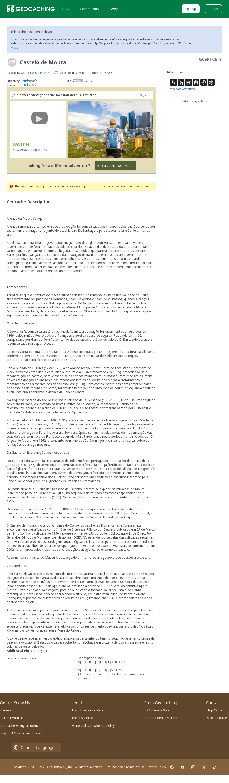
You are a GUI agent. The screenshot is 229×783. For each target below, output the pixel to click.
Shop (114, 8)
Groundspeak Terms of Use (125, 767)
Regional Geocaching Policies (21, 733)
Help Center (215, 710)
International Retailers (161, 718)
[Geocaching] (31, 8)
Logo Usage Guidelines (88, 710)
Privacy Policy (156, 767)
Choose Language (36, 747)
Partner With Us (11, 718)
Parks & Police (82, 718)
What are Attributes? (183, 89)
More (14, 47)
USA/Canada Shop (158, 710)
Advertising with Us (194, 101)
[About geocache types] (12, 62)
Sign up (190, 9)
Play (65, 8)
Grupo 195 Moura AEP (35, 73)
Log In (213, 9)
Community (89, 8)
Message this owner (73, 73)
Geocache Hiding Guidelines (20, 725)
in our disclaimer (138, 186)
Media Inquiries (218, 718)
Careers (6, 710)
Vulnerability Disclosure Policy (93, 725)
